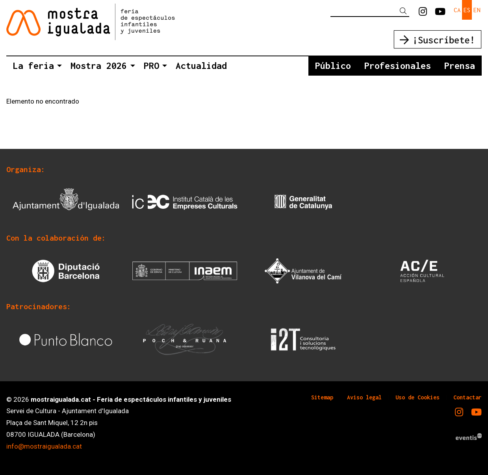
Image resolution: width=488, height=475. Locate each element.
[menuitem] (423, 12)
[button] (404, 11)
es (467, 9)
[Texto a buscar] (369, 11)
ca (457, 9)
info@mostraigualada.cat (44, 446)
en (477, 9)
